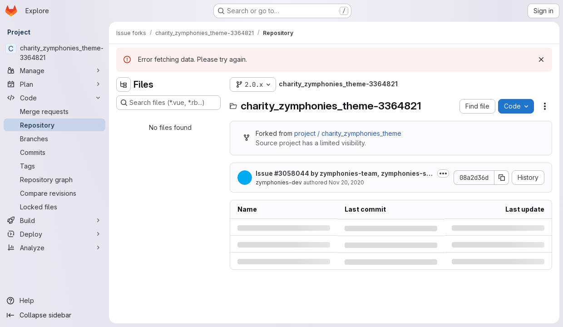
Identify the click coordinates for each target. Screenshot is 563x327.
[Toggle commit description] (443, 173)
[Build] (54, 220)
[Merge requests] (54, 111)
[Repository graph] (54, 179)
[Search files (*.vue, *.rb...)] (168, 102)
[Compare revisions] (54, 193)
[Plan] (54, 84)
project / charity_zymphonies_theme (347, 133)
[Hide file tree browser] (123, 84)
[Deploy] (54, 234)
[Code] (54, 97)
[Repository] (54, 125)
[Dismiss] (541, 59)
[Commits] (54, 152)
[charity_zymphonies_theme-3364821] (54, 52)
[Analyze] (54, 247)
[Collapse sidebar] (54, 315)
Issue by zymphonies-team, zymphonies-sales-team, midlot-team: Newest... (344, 173)
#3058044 (291, 173)
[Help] (54, 300)
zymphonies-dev (279, 182)
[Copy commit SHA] (501, 177)
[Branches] (54, 138)
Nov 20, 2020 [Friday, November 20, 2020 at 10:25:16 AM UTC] (346, 182)
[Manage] (54, 70)
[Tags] (54, 165)
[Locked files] (54, 206)
